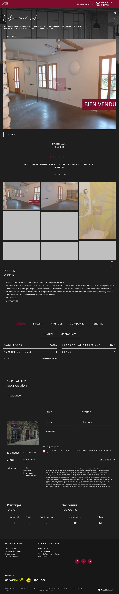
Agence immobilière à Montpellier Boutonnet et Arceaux (24, 26)
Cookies (51, 590)
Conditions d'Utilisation (91, 486)
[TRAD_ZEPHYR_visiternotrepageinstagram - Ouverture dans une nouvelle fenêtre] (83, 561)
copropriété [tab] (68, 334)
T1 (85, 26)
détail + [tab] (38, 323)
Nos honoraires (42, 589)
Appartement (78, 26)
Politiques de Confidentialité (74, 486)
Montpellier (66, 26)
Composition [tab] (78, 323)
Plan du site (52, 589)
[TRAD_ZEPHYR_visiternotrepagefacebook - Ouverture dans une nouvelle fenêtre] (77, 561)
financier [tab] (56, 323)
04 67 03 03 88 (29, 452)
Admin (72, 589)
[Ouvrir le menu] (115, 4)
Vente (50, 26)
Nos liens (78, 589)
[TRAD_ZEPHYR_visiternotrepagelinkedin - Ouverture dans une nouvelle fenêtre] (90, 561)
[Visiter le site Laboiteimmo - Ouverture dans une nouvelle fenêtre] (105, 590)
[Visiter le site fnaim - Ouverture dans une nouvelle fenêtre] (28, 580)
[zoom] (21, 208)
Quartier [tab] (48, 334)
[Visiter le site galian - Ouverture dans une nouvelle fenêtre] (39, 580)
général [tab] (21, 323)
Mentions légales (63, 589)
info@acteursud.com (13, 551)
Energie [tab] (98, 323)
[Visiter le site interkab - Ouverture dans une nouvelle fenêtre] (14, 579)
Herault (57, 26)
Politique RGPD (42, 590)
